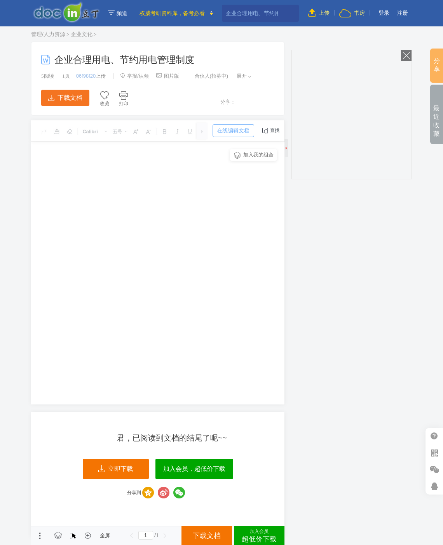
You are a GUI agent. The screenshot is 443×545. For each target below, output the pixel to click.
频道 (117, 13)
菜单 (40, 535)
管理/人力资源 (48, 34)
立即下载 (115, 469)
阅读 (47, 76)
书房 (352, 13)
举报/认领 (134, 76)
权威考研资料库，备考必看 (172, 13)
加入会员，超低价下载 (194, 468)
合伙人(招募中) (207, 76)
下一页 (165, 536)
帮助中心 (434, 436)
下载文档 (65, 97)
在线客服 (434, 486)
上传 (319, 13)
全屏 (105, 535)
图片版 (167, 76)
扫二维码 (434, 452)
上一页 (132, 536)
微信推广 (434, 469)
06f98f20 (86, 76)
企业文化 (81, 34)
